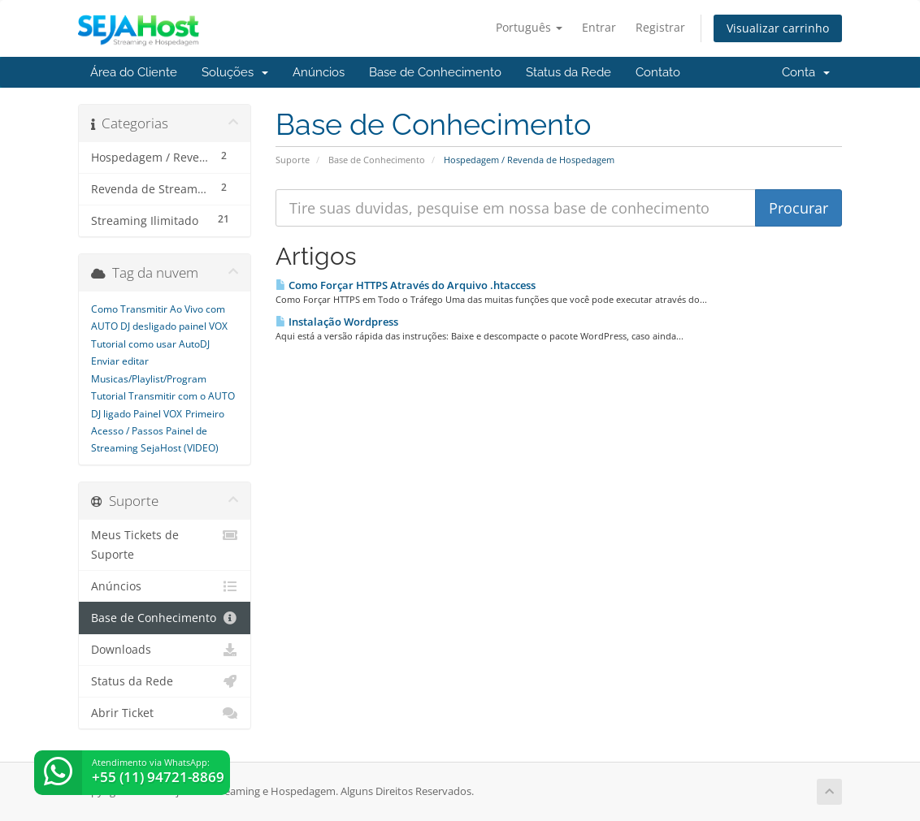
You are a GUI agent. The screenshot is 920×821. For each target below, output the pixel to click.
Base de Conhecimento (435, 72)
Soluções (235, 72)
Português (529, 27)
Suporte (293, 159)
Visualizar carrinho (778, 28)
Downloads (164, 649)
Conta (806, 72)
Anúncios (319, 72)
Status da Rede (568, 72)
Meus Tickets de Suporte (164, 543)
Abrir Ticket (164, 713)
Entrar (599, 27)
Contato (658, 72)
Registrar (660, 27)
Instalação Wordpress (337, 321)
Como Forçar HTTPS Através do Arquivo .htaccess (406, 285)
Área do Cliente (133, 72)
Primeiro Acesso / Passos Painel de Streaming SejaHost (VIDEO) (157, 431)
